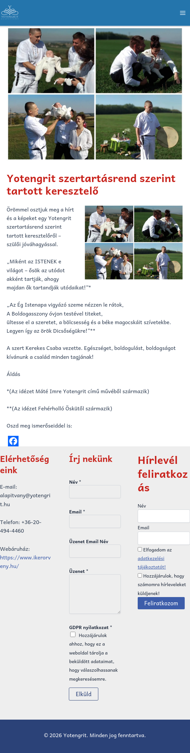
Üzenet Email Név (88, 541)
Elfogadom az (155, 558)
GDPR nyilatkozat (90, 627)
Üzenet (78, 571)
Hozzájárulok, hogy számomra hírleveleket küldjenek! (162, 584)
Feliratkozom (161, 603)
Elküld (83, 693)
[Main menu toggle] (182, 13)
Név (75, 481)
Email (77, 511)
